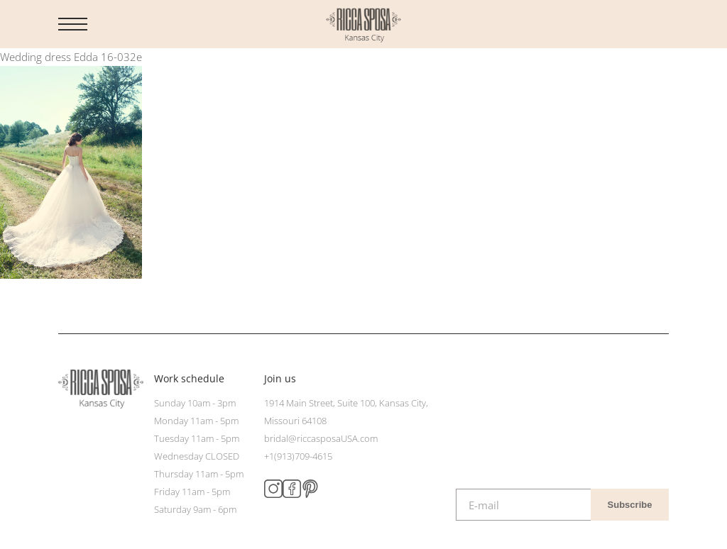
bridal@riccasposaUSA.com (321, 438)
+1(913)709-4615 (298, 456)
